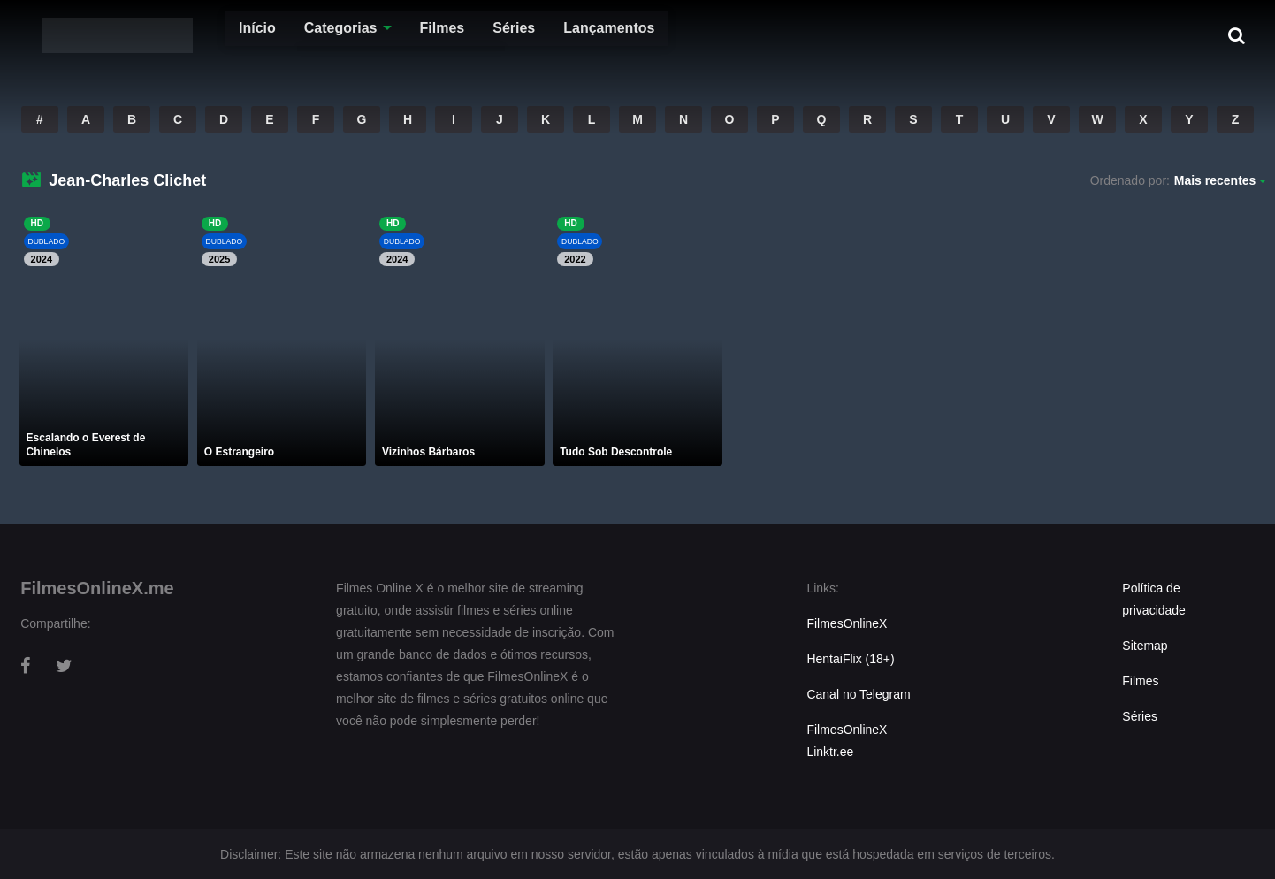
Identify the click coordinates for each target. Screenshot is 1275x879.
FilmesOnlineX (846, 623)
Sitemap (1144, 645)
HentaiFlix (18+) (850, 659)
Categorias (304, 34)
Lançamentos (572, 34)
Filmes (406, 34)
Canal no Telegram (858, 694)
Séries (477, 34)
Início (221, 34)
